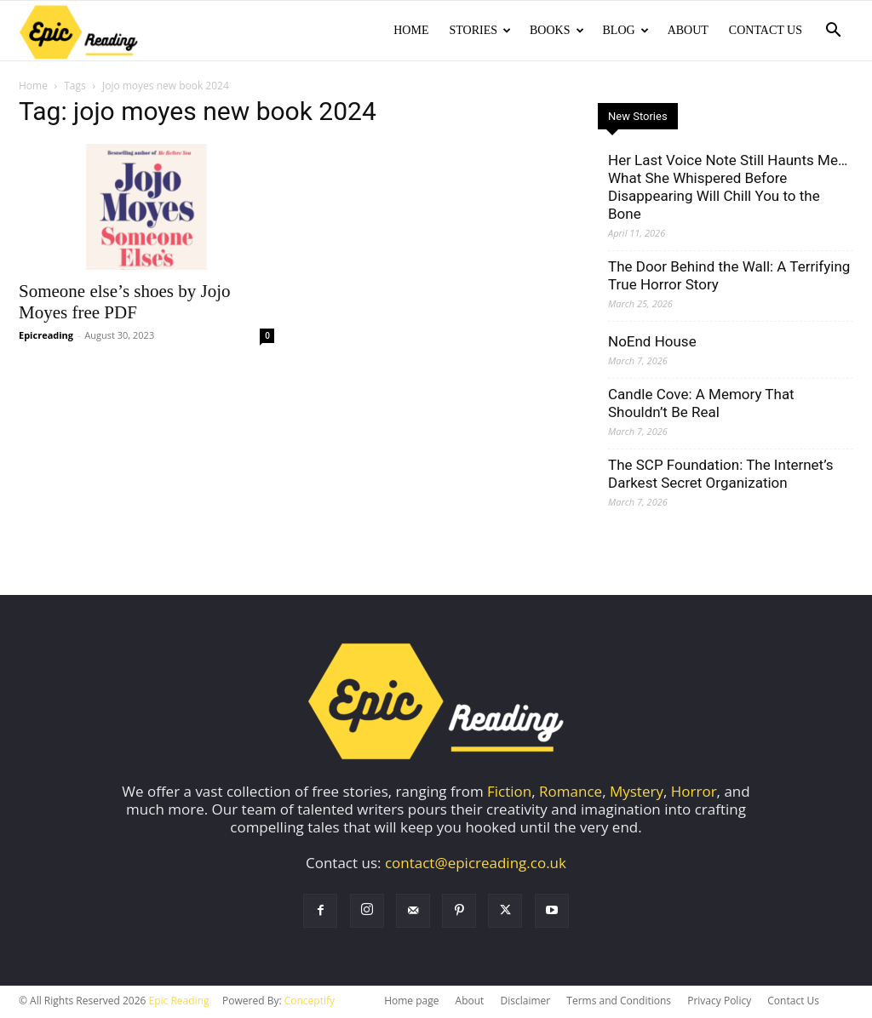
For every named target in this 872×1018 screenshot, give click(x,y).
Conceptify (309, 1002)
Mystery (636, 793)
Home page (411, 1002)
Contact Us (765, 30)
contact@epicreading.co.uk (475, 864)
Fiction (509, 793)
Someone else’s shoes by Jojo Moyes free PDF (124, 303)
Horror (694, 793)
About (688, 30)
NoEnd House (652, 343)
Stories (480, 30)
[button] (832, 31)
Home (410, 30)
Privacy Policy (719, 1002)
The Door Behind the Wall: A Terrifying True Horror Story (729, 277)
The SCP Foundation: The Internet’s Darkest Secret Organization (720, 475)
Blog (626, 30)
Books (556, 30)
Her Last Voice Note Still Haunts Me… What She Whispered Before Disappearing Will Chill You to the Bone (727, 188)
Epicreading (46, 336)
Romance (570, 793)
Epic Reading (179, 1002)
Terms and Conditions (618, 1002)
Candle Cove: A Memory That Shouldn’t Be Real (701, 404)
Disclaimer (525, 1002)
